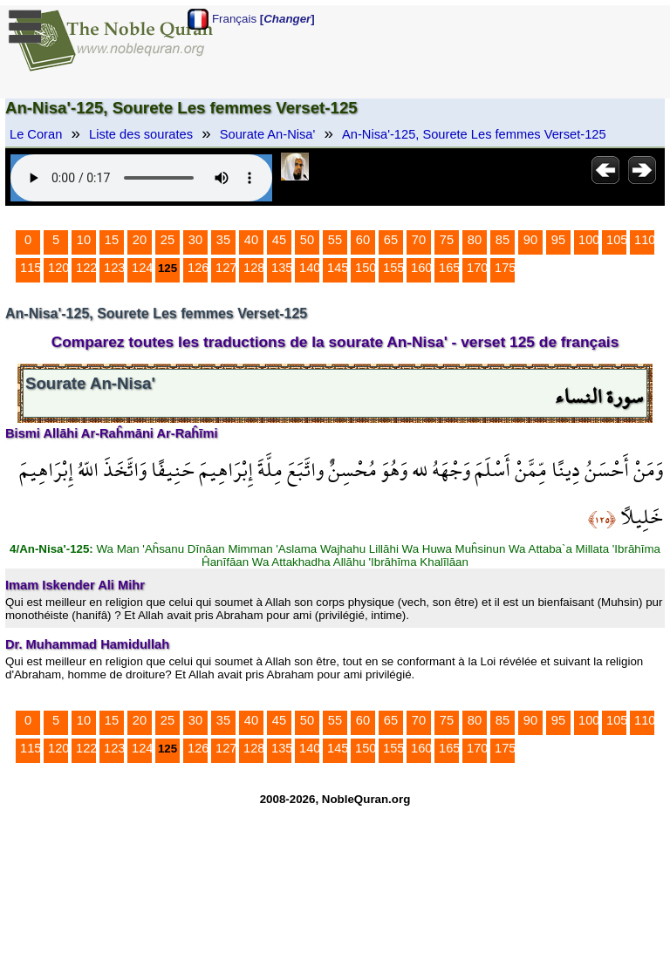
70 (419, 240)
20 (140, 240)
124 (142, 268)
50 (307, 240)
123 (114, 268)
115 (30, 268)
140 (309, 268)
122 (86, 268)
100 (588, 240)
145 (337, 268)
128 (253, 268)
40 (251, 240)
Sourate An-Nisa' (268, 134)
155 (393, 268)
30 (195, 240)
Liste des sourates (141, 134)
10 (84, 240)
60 (363, 240)
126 (198, 268)
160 (421, 268)
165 (449, 268)
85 (502, 240)
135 (281, 268)
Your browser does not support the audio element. (141, 177)
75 (447, 240)
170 (477, 268)
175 (505, 268)
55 (335, 240)
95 (558, 240)
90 (530, 240)
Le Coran (36, 134)
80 (475, 240)
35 (223, 240)
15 (112, 240)
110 (644, 240)
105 (616, 240)
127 (225, 268)
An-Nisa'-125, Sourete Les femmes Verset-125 (474, 134)
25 (167, 240)
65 (391, 240)
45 (279, 240)
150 (365, 268)
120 (58, 268)
